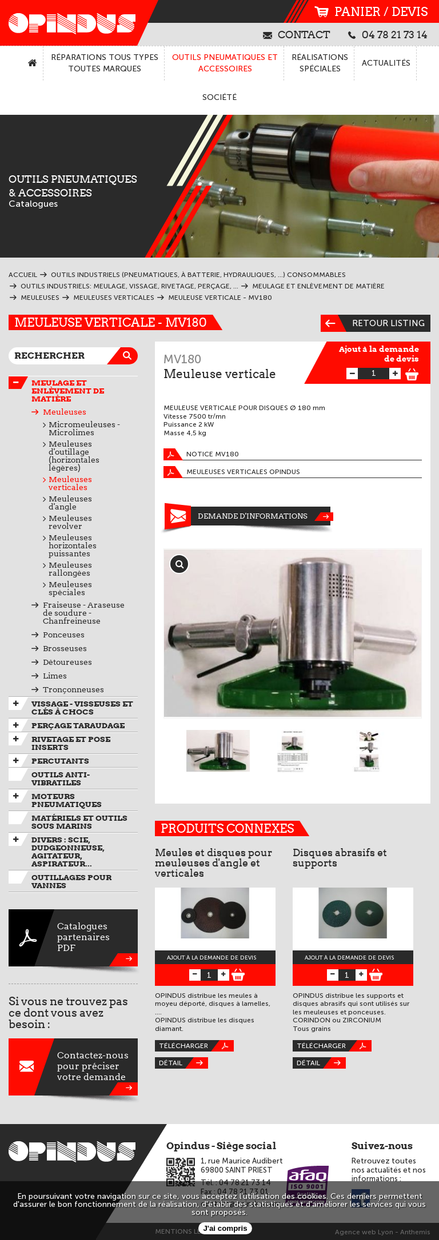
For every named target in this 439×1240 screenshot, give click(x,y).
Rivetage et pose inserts (70, 743)
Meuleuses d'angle (70, 502)
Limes (55, 675)
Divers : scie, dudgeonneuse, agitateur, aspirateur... (68, 851)
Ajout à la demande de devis (379, 353)
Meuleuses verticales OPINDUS (231, 472)
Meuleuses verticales (70, 483)
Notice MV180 (201, 454)
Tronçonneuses (73, 689)
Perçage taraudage (78, 725)
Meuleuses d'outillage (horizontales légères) (74, 455)
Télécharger (196, 1046)
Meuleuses (64, 411)
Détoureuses (67, 662)
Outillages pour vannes (71, 881)
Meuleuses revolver (70, 522)
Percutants (60, 760)
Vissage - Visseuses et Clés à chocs (82, 707)
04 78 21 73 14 (388, 34)
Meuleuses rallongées (70, 568)
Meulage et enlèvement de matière (67, 390)
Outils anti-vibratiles (60, 778)
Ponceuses (64, 634)
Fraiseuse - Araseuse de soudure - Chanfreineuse (84, 612)
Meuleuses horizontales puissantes (73, 545)
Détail (183, 1063)
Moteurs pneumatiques (66, 800)
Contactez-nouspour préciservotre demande (73, 1066)
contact (296, 34)
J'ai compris (225, 1228)
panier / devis (371, 12)
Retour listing (373, 323)
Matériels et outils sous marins (79, 821)
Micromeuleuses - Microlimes (84, 428)
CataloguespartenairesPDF (73, 937)
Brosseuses (65, 648)
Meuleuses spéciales (70, 588)
